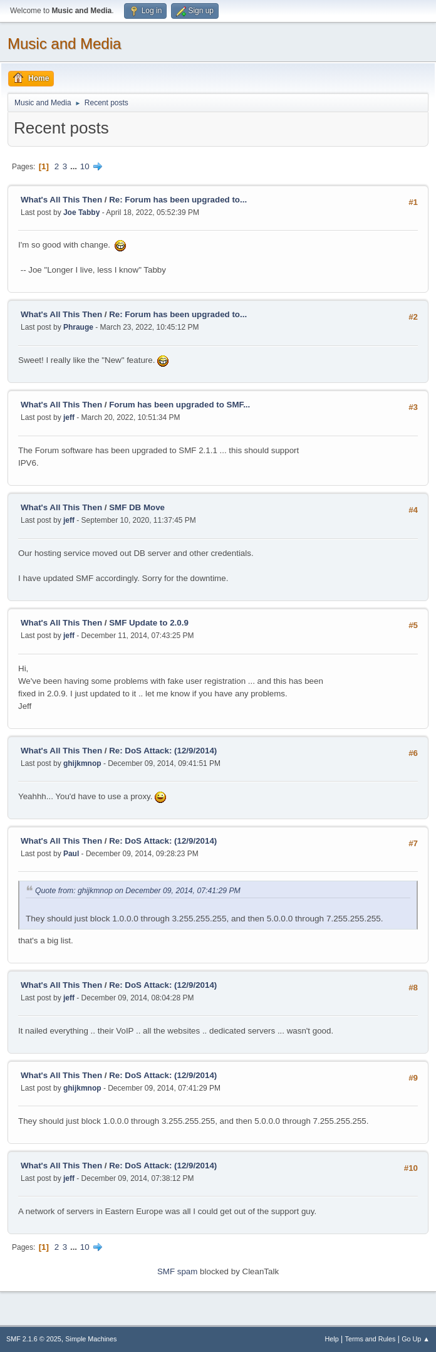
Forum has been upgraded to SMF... (179, 404)
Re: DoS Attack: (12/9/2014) (163, 750)
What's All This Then (61, 199)
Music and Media (64, 43)
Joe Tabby (81, 212)
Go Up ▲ (416, 1339)
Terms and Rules (370, 1339)
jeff (69, 417)
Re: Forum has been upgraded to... (178, 199)
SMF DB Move (137, 507)
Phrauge (78, 327)
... (75, 166)
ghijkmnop (82, 763)
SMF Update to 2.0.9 (149, 622)
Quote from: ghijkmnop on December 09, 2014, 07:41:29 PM (138, 890)
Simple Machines (91, 1339)
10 (85, 166)
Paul (71, 853)
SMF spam (177, 1271)
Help (332, 1339)
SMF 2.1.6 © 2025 (33, 1339)
